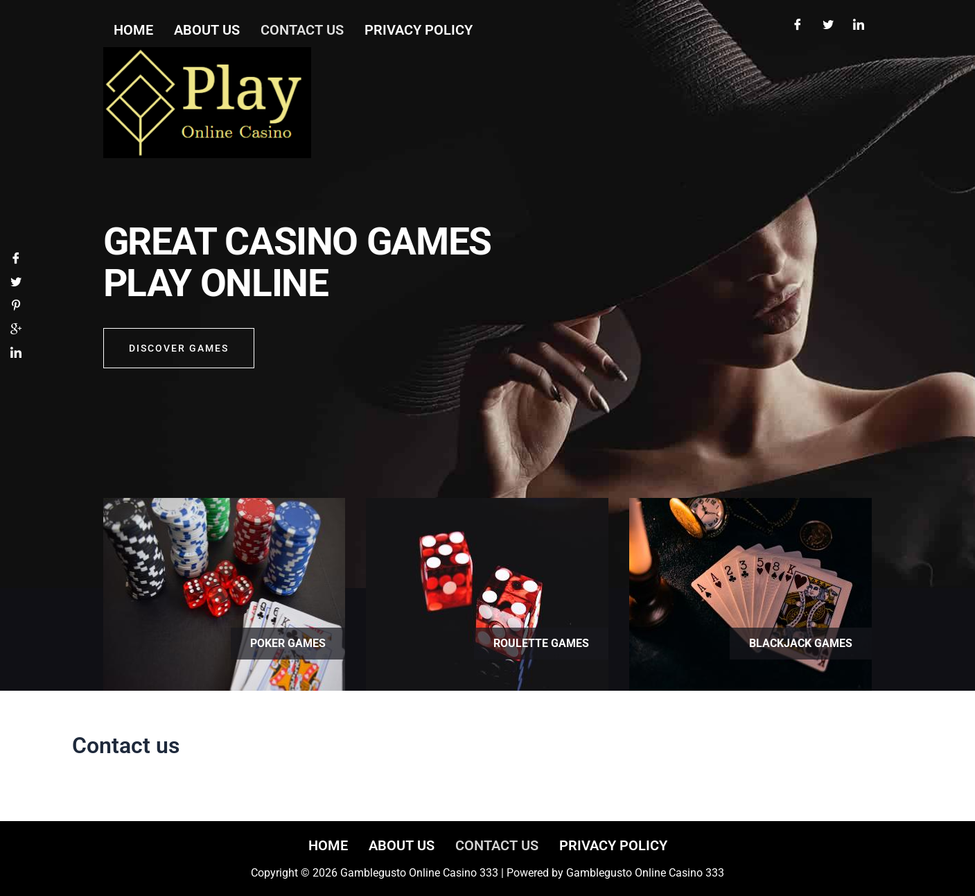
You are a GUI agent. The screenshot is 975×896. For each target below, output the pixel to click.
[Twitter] (828, 26)
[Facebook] (797, 26)
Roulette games (541, 643)
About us (401, 845)
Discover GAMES (179, 348)
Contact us (496, 845)
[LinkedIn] (858, 26)
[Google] (15, 330)
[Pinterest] (15, 307)
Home (328, 845)
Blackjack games (800, 643)
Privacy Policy (613, 845)
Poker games (288, 643)
